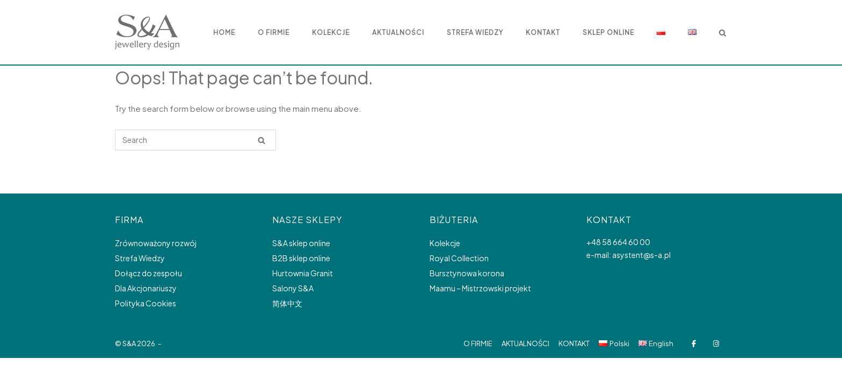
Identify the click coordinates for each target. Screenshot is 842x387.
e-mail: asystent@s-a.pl (628, 255)
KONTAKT (574, 343)
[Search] (261, 140)
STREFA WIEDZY (475, 32)
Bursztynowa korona (467, 273)
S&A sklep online (301, 243)
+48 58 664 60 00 (618, 242)
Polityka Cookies (145, 303)
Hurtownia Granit (302, 273)
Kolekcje (445, 243)
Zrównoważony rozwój (156, 243)
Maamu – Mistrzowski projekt (480, 288)
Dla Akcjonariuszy (146, 288)
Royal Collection (459, 258)
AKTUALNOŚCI (398, 32)
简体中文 (287, 303)
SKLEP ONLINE (608, 32)
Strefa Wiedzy (140, 258)
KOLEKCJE (331, 32)
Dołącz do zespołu (148, 273)
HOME (224, 32)
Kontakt (543, 32)
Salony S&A (293, 288)
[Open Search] (722, 33)
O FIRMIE (273, 32)
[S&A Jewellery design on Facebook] (693, 344)
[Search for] (195, 140)
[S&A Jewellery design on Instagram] (716, 344)
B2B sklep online (301, 258)
